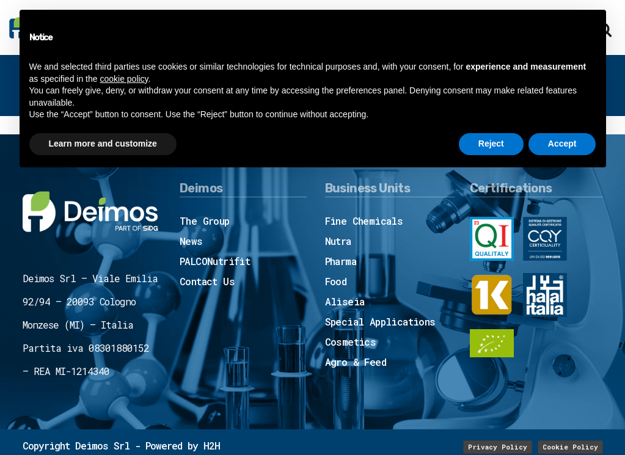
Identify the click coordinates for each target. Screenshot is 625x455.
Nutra (338, 241)
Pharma (340, 261)
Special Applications (380, 321)
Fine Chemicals (364, 220)
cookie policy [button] (124, 79)
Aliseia (345, 301)
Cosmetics (350, 341)
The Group (205, 220)
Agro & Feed (355, 361)
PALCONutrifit (215, 261)
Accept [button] (562, 143)
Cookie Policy (570, 446)
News (191, 241)
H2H (211, 445)
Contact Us (207, 281)
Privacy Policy (497, 446)
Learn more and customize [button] (103, 143)
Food (336, 281)
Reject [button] (491, 143)
